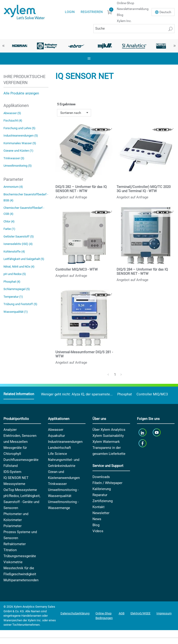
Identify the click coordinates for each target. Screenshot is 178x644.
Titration (10, 550)
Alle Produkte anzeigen (21, 93)
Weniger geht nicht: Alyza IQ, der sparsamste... (77, 394)
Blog (120, 15)
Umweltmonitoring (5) (17, 165)
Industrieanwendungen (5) (20, 135)
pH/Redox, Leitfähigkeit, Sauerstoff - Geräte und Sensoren (21, 502)
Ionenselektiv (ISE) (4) (18, 244)
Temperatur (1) (13, 296)
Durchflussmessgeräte (20, 460)
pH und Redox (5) (14, 274)
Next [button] (174, 45)
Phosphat (124, 394)
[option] (18, 46)
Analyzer (10, 430)
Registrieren (92, 12)
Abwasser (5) (12, 113)
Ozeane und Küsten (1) (18, 150)
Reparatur (99, 495)
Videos (97, 531)
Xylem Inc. (124, 21)
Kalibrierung (101, 489)
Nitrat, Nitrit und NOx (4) (19, 266)
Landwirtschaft (59, 448)
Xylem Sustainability (108, 436)
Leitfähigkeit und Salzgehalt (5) (23, 259)
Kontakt (98, 507)
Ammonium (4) (13, 186)
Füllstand (10, 466)
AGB (121, 613)
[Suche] (134, 28)
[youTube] (157, 432)
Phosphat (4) (11, 281)
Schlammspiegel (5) (16, 289)
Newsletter (100, 513)
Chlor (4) (9, 221)
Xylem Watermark (106, 442)
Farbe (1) (9, 229)
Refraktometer (14, 544)
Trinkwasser (57, 484)
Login (70, 12)
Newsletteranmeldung (133, 9)
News (96, 519)
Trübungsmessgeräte (19, 556)
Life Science (57, 454)
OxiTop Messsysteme (20, 490)
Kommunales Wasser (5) (19, 143)
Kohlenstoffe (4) (14, 251)
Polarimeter (12, 526)
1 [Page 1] (115, 374)
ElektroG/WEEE (140, 613)
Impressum (164, 613)
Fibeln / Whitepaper (107, 483)
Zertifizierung (102, 501)
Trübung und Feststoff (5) (20, 304)
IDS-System (12, 472)
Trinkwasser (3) (13, 158)
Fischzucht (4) (12, 120)
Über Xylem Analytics (108, 430)
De (165, 12)
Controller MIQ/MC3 (152, 394)
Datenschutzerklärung (74, 613)
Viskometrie (12, 562)
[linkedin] (143, 432)
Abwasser (55, 430)
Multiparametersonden (20, 580)
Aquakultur (56, 436)
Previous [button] (3, 45)
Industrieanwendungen (65, 442)
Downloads (101, 477)
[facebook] (143, 443)
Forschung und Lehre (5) (19, 128)
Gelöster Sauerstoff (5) (18, 236)
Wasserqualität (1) (15, 311)
